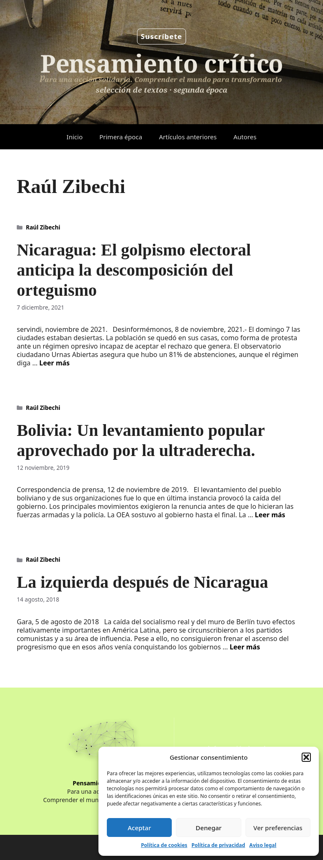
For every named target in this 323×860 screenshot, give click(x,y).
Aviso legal (262, 845)
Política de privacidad (218, 845)
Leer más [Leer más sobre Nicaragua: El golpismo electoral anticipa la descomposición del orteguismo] (54, 362)
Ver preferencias (277, 828)
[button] (306, 757)
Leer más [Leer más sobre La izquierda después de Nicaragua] (245, 647)
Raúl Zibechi (43, 227)
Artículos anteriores (188, 137)
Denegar (209, 828)
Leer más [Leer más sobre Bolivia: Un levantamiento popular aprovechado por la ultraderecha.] (270, 514)
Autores (244, 137)
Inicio (75, 137)
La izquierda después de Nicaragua (142, 582)
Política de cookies (164, 845)
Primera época (120, 137)
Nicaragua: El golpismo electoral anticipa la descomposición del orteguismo (134, 270)
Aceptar (139, 828)
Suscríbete (161, 36)
